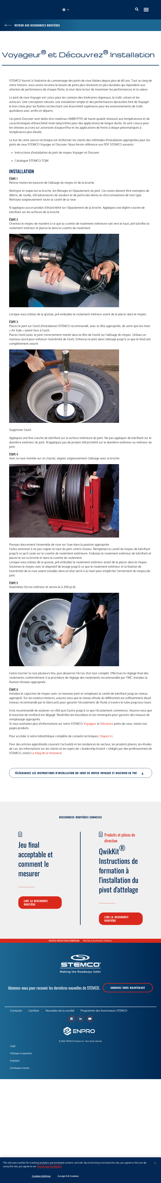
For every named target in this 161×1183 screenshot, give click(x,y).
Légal (12, 1047)
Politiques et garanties (21, 1054)
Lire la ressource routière (36, 902)
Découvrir (106, 723)
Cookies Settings (41, 1176)
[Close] (155, 1163)
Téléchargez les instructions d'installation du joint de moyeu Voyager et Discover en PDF (79, 773)
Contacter (16, 1011)
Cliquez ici (106, 736)
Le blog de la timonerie (46, 753)
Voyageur (90, 723)
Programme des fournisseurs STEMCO (106, 1011)
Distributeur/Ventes (20, 1069)
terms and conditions (49, 1166)
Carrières (34, 1011)
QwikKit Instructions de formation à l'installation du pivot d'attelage (118, 868)
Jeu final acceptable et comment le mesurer (35, 858)
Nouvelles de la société (61, 1011)
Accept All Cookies (68, 1176)
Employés (15, 1062)
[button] (146, 10)
